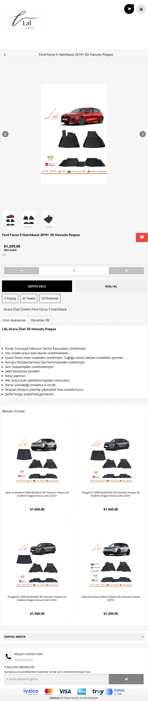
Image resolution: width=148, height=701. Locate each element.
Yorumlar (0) (40, 320)
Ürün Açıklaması (14, 320)
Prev (5, 134)
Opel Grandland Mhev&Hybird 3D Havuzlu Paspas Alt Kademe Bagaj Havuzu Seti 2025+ (37, 494)
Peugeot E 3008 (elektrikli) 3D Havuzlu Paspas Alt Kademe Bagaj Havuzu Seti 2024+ (111, 494)
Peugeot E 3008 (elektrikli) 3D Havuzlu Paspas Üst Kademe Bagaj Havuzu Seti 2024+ (37, 598)
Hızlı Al (111, 286)
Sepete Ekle (37, 286)
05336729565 (23, 660)
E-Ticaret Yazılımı (64, 698)
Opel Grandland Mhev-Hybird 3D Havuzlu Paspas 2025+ (110, 598)
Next (142, 134)
